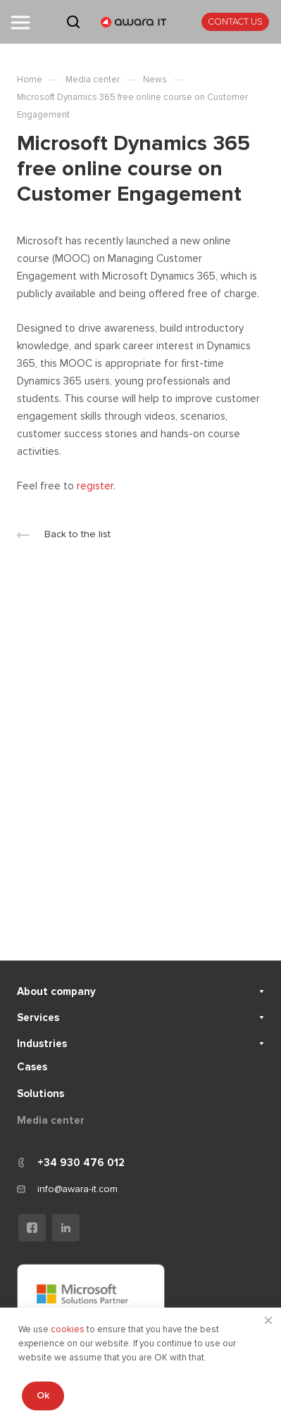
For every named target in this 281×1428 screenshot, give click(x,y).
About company (56, 991)
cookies (69, 1329)
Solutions (40, 1093)
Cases (32, 1066)
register (95, 486)
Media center (51, 1120)
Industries (42, 1043)
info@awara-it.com (77, 1189)
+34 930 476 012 (81, 1162)
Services (38, 1017)
